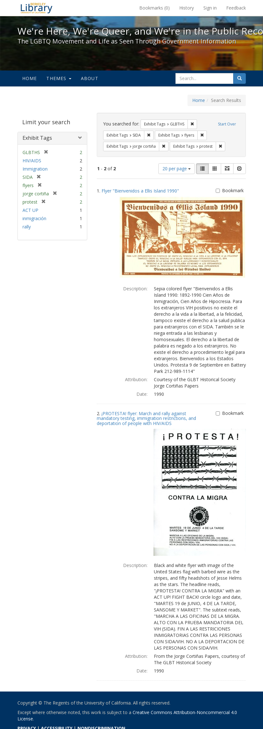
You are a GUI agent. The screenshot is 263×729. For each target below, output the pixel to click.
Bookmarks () (154, 8)
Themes (58, 78)
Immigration (35, 169)
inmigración (34, 218)
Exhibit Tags (37, 137)
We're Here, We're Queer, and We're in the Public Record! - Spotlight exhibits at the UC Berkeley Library (36, 8)
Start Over (227, 124)
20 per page (176, 168)
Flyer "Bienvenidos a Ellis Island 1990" (140, 191)
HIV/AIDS (32, 161)
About (89, 78)
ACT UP (30, 210)
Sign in (210, 8)
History (186, 8)
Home (29, 78)
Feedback (236, 8)
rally (27, 227)
